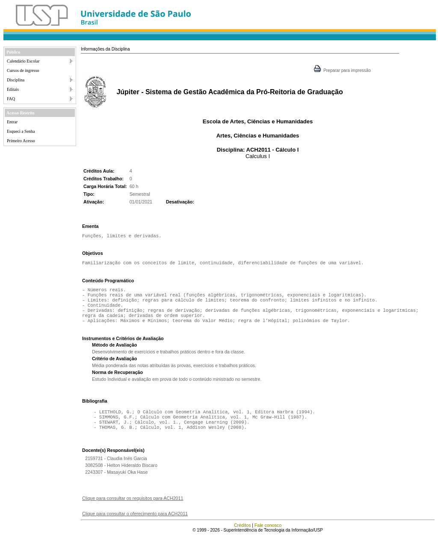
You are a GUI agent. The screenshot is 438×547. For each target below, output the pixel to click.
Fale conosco (268, 536)
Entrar (12, 122)
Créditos (242, 536)
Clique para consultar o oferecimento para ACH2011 (135, 524)
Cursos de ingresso (23, 70)
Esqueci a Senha (21, 131)
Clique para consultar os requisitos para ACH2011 (132, 509)
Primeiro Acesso (21, 140)
